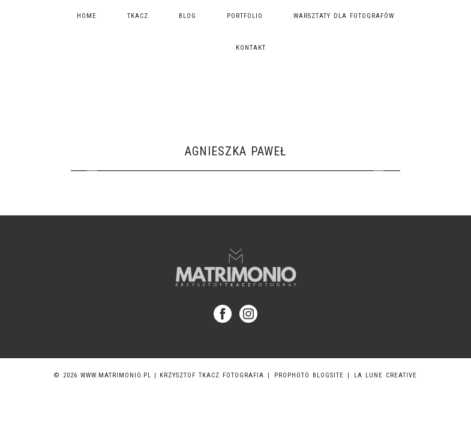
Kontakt (251, 48)
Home (87, 16)
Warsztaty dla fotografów (343, 16)
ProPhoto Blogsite (309, 375)
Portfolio (245, 16)
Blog (187, 16)
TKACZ (137, 16)
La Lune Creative (385, 375)
